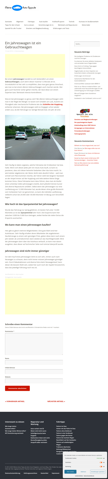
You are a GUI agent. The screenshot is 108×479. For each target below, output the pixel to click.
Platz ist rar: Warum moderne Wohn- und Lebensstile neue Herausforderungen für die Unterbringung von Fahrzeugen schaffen (88, 88)
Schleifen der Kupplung (52, 104)
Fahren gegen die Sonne (64, 435)
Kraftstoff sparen (58, 22)
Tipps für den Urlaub (12, 25)
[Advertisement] (35, 66)
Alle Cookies (70, 471)
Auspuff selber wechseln (39, 442)
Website (7, 377)
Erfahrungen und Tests (61, 28)
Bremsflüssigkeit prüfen (39, 440)
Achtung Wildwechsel (63, 449)
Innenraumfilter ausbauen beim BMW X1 (87, 84)
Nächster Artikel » (56, 401)
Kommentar (9, 331)
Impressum (55, 473)
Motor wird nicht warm (38, 431)
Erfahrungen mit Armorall (82, 76)
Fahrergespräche (80, 134)
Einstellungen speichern (98, 471)
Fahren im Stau (61, 426)
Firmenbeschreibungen (82, 131)
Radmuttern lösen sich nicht (40, 438)
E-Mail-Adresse (10, 368)
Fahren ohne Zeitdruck (64, 431)
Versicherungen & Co (46, 25)
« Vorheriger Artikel (15, 401)
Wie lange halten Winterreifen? (15, 431)
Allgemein (19, 22)
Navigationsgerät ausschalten (66, 451)
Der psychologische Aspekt (83, 122)
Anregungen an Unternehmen (84, 128)
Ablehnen (83, 471)
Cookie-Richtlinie (79, 475)
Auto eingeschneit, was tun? (91, 145)
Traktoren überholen (63, 447)
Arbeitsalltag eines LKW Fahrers (85, 125)
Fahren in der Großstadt (64, 433)
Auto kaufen (43, 22)
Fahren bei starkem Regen (65, 438)
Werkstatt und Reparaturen (67, 25)
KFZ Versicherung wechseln (14, 433)
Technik (71, 22)
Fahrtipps (31, 22)
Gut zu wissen (29, 25)
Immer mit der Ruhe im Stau (65, 428)
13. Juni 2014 (9, 51)
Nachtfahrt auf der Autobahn (66, 440)
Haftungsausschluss (30, 473)
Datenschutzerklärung (89, 475)
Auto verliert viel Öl (37, 429)
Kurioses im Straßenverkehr (89, 22)
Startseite (8, 22)
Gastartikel (44, 473)
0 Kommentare (19, 51)
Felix (75, 163)
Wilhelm (77, 145)
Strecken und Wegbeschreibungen (85, 119)
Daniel (76, 158)
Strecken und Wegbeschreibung (37, 28)
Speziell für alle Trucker (13, 28)
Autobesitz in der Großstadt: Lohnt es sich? (87, 98)
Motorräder (86, 25)
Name (7, 358)
